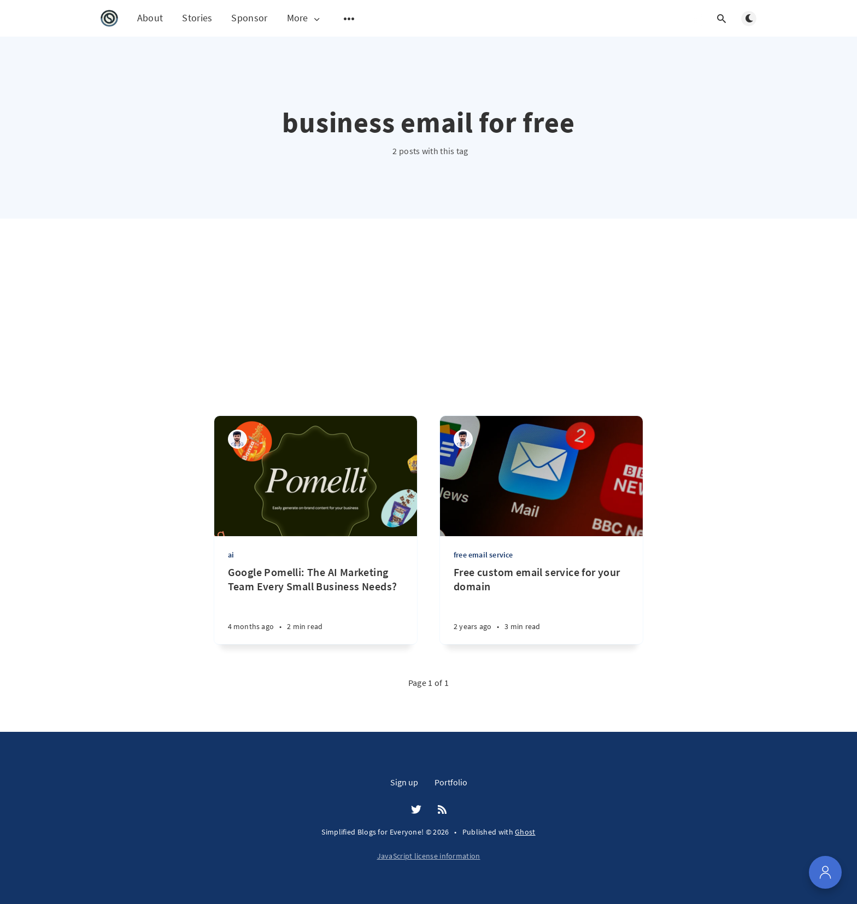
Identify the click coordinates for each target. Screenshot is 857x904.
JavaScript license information (428, 856)
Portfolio (451, 782)
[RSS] (442, 810)
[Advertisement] (428, 333)
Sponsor (249, 17)
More (304, 18)
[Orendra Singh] (237, 439)
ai (231, 555)
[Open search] (721, 18)
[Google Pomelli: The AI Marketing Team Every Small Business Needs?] (315, 604)
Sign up (404, 782)
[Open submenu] (349, 18)
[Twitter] (416, 810)
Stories (197, 17)
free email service (483, 555)
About (150, 17)
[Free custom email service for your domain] (541, 604)
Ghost (525, 832)
